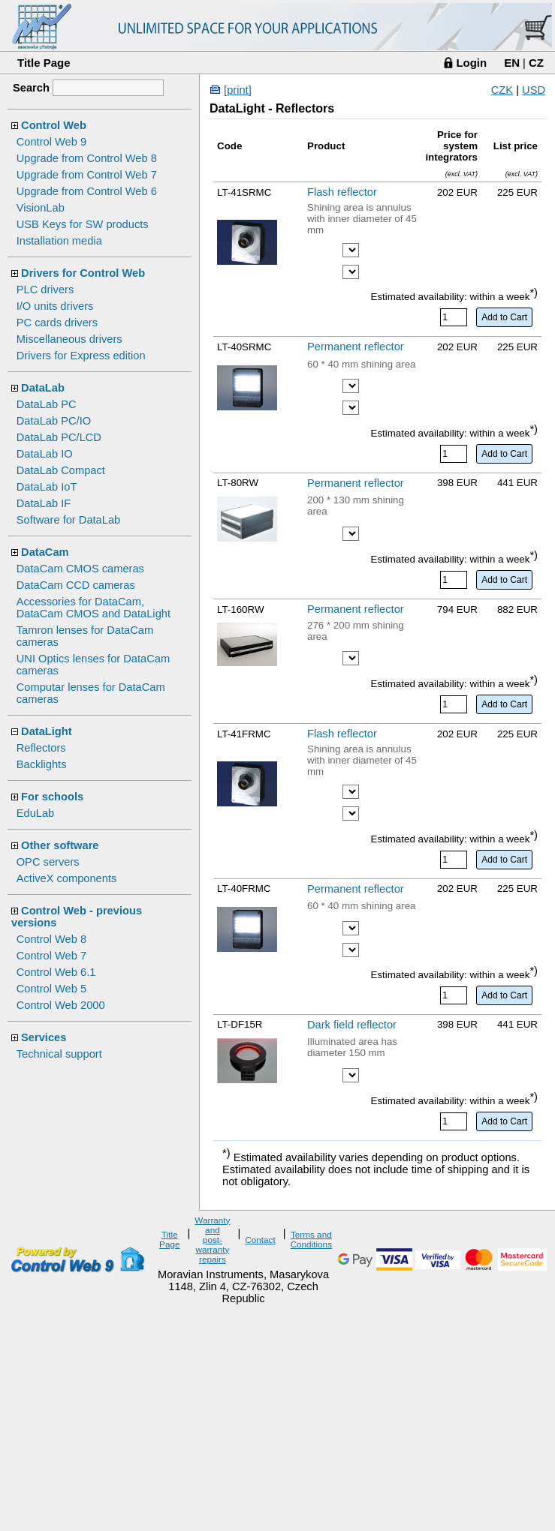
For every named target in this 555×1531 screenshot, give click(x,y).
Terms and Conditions (311, 1239)
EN (512, 62)
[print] (238, 90)
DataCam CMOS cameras (80, 569)
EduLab (36, 813)
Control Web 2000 (61, 1005)
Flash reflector (342, 192)
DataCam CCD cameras (76, 585)
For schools (52, 797)
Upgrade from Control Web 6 (87, 191)
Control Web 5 (51, 989)
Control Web (53, 125)
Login (471, 62)
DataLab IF (44, 503)
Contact (260, 1239)
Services (43, 1037)
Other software (59, 845)
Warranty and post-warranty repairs (212, 1239)
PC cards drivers (57, 323)
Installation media (59, 241)
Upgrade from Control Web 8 (87, 158)
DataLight (46, 731)
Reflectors (41, 748)
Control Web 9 (51, 142)
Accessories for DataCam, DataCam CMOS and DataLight (93, 608)
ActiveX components (67, 878)
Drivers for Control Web (83, 273)
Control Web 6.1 (56, 972)
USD (533, 90)
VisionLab (41, 208)
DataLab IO (45, 454)
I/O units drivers (55, 306)
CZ (536, 62)
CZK (502, 90)
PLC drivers (45, 290)
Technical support (59, 1054)
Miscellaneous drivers (69, 339)
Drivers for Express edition (81, 356)
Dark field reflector (352, 1025)
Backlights (42, 764)
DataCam (45, 552)
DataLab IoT (47, 487)
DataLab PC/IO (54, 421)
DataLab (43, 388)
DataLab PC (47, 404)
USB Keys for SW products (83, 224)
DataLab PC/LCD (59, 437)
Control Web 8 (51, 939)
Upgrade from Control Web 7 (87, 175)
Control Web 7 (51, 956)
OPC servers (48, 862)
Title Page (44, 62)
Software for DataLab (69, 520)
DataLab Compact (61, 470)
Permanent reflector (355, 347)
